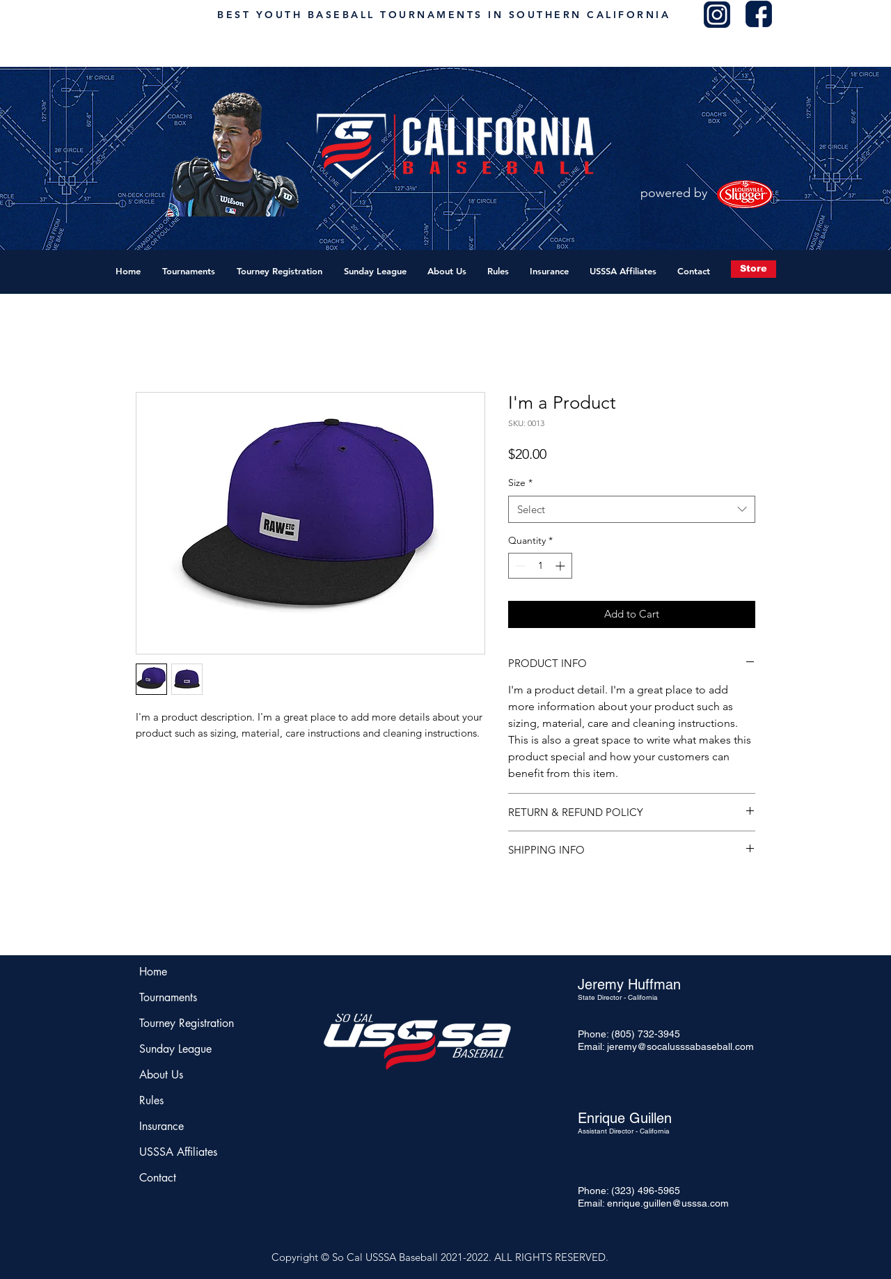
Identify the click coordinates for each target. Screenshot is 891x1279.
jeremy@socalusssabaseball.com (680, 1046)
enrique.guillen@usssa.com (668, 1203)
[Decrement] (519, 566)
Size (520, 482)
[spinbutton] (540, 566)
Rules (151, 1100)
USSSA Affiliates (178, 1152)
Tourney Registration (181, 1023)
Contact (157, 1177)
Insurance (161, 1126)
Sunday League (175, 1049)
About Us (161, 1074)
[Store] (753, 269)
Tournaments (168, 997)
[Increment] (561, 566)
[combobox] (631, 509)
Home (153, 971)
